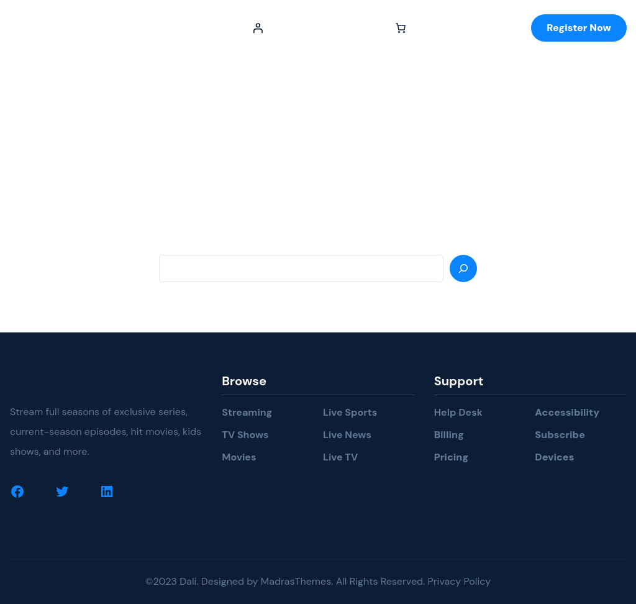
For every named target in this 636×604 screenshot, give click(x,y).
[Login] (257, 28)
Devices (554, 457)
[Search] (463, 268)
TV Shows (245, 434)
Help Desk (458, 412)
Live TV (340, 457)
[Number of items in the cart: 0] (400, 28)
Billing (449, 434)
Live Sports (350, 412)
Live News (347, 434)
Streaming (247, 412)
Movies (239, 457)
